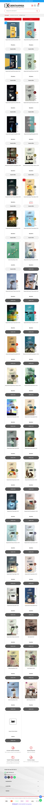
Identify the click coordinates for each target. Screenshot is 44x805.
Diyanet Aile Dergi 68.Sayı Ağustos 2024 (31, 354)
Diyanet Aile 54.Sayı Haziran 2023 (31, 542)
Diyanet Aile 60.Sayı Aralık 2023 (31, 448)
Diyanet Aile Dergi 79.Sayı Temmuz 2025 (31, 165)
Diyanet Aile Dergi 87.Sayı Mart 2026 (31, 39)
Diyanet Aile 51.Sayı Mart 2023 (13, 605)
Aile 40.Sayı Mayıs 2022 (13, 259)
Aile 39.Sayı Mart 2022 (31, 699)
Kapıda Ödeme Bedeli (13, 731)
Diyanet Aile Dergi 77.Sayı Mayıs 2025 (31, 196)
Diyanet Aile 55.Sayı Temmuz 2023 (13, 542)
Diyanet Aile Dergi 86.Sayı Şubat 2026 (13, 71)
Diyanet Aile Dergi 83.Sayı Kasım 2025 (31, 102)
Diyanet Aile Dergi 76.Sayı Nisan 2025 (13, 228)
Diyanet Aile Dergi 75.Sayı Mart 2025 (31, 259)
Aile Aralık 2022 (31, 636)
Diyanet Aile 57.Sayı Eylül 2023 (13, 511)
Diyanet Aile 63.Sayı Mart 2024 (13, 416)
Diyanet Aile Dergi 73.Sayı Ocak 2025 (13, 291)
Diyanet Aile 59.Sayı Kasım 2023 (13, 479)
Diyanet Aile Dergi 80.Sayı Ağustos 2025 (13, 165)
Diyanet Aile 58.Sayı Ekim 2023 (31, 479)
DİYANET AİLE (22, 15)
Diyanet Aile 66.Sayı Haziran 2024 (31, 385)
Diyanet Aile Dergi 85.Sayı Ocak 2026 (31, 71)
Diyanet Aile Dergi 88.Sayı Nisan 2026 (13, 39)
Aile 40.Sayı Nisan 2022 (13, 699)
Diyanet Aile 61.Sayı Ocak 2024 (13, 448)
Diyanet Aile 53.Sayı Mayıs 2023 (13, 574)
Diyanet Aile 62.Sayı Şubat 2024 (31, 416)
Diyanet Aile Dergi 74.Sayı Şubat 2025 (31, 228)
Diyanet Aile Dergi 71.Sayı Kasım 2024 (13, 322)
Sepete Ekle (13, 49)
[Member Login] (34, 5)
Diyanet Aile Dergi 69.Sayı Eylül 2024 (13, 354)
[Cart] (38, 5)
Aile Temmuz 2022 (31, 668)
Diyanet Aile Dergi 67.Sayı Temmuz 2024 (13, 385)
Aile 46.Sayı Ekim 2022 (13, 668)
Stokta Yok (31, 269)
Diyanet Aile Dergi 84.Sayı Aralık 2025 (13, 102)
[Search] (22, 11)
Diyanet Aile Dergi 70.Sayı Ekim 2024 (31, 322)
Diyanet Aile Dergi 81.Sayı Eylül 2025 (31, 134)
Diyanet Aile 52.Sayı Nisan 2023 (31, 574)
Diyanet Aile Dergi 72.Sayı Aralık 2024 (31, 291)
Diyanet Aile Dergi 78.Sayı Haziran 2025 (13, 196)
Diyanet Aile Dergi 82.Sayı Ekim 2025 (13, 134)
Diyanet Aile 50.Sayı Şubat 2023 (31, 605)
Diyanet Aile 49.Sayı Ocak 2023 (13, 636)
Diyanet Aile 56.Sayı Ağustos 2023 (31, 511)
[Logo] (14, 5)
